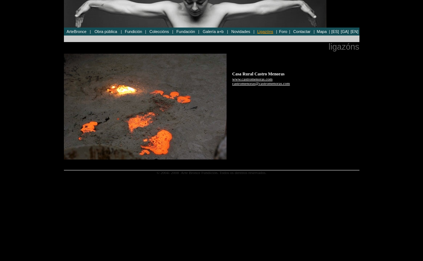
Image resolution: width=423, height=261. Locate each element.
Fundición (133, 31)
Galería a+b (213, 31)
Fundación (185, 31)
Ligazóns (265, 31)
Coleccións (159, 31)
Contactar (302, 31)
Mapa (322, 31)
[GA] (345, 31)
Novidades (240, 31)
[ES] (335, 31)
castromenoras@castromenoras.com (261, 83)
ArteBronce (76, 31)
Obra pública (105, 31)
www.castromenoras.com (252, 79)
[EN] (354, 31)
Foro (283, 31)
